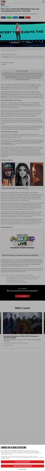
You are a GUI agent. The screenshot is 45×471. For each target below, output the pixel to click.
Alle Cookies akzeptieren (22, 462)
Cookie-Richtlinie (22, 469)
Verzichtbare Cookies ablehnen (22, 466)
